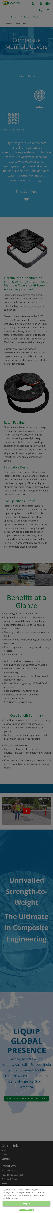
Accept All (26, 1203)
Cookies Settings (26, 1209)
